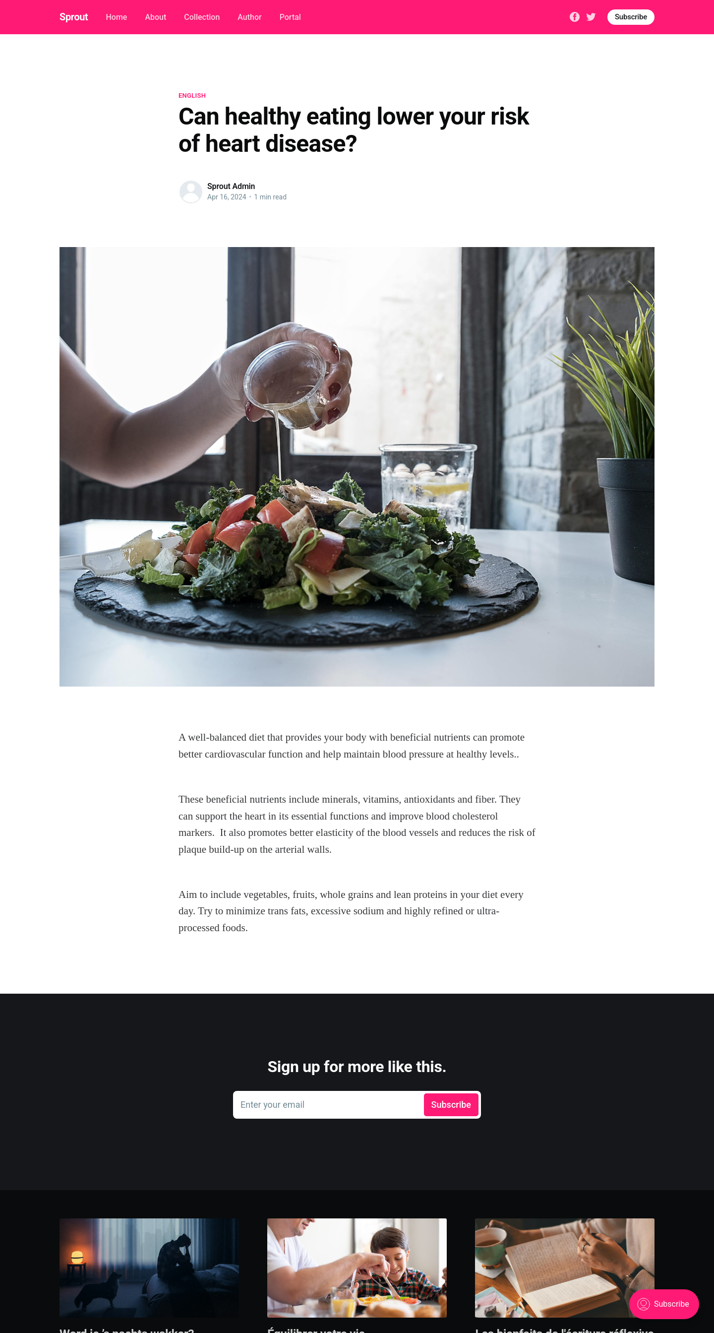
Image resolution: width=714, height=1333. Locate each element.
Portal (290, 17)
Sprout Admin (231, 186)
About (155, 17)
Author (249, 17)
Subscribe (631, 16)
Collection (202, 17)
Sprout (74, 17)
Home (116, 17)
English (192, 95)
